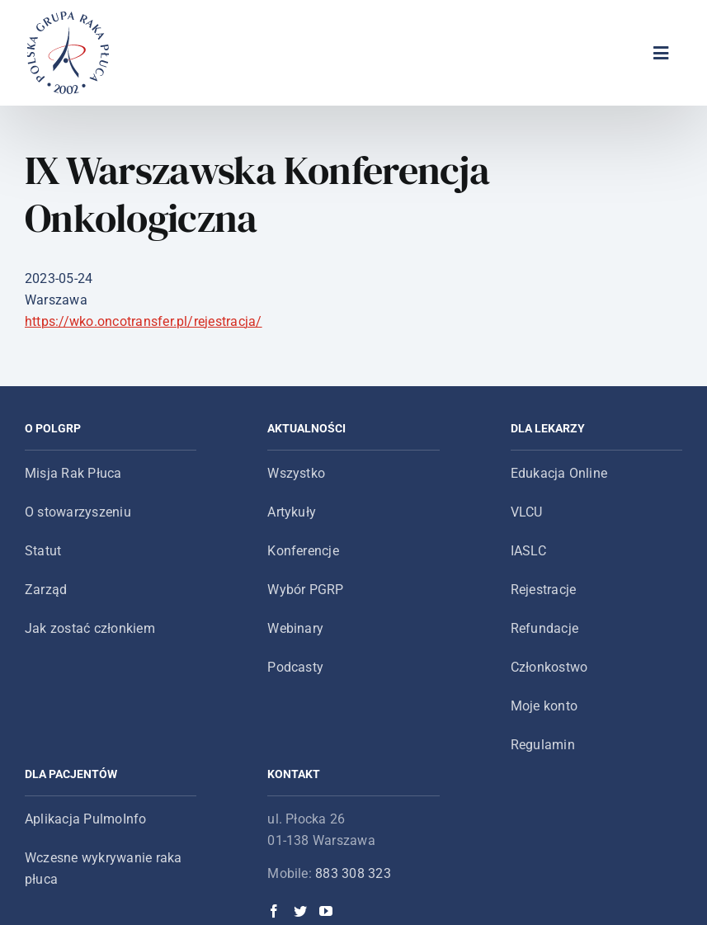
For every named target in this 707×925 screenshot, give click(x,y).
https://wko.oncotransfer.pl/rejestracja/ (143, 321)
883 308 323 (353, 873)
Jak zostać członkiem (90, 628)
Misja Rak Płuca (73, 473)
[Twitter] (300, 911)
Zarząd (46, 589)
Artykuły (291, 512)
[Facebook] (273, 911)
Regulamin (543, 745)
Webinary (295, 628)
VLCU (527, 512)
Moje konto (544, 706)
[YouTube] (325, 911)
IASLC (528, 551)
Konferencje (303, 551)
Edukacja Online (559, 473)
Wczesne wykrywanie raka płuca (103, 868)
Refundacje (544, 628)
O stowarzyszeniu (78, 512)
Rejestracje (544, 589)
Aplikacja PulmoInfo (86, 819)
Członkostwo (549, 667)
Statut (43, 551)
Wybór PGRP (305, 589)
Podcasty (295, 667)
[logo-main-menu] (68, 18)
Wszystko (296, 473)
